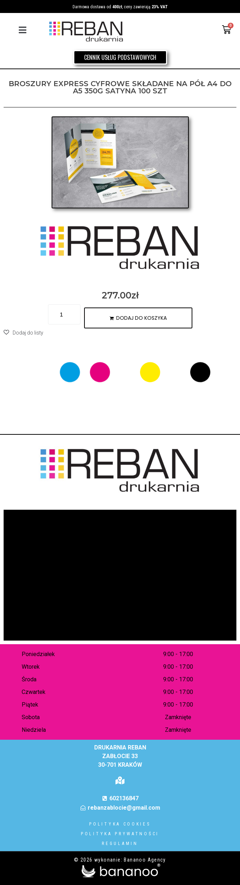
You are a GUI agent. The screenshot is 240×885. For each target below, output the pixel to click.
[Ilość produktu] (64, 314)
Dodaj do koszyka (141, 318)
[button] (22, 29)
